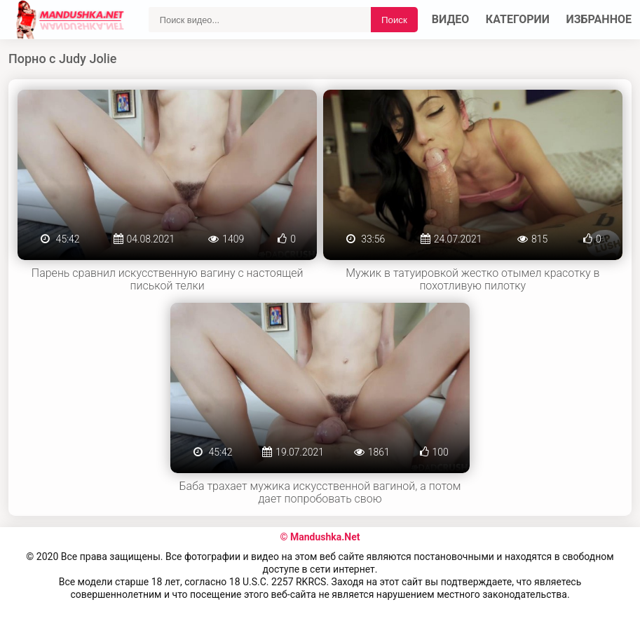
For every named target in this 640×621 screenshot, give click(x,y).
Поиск (394, 20)
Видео (451, 19)
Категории (518, 19)
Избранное (599, 19)
